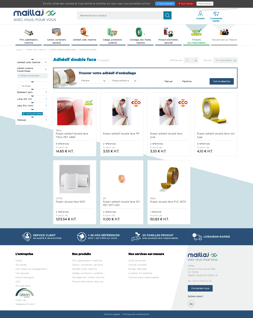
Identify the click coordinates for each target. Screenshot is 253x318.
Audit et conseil (137, 260)
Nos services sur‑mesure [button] (224, 34)
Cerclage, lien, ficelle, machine (88, 277)
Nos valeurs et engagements (31, 268)
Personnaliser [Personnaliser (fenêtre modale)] (205, 3)
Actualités (21, 264)
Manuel (166, 81)
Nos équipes (22, 273)
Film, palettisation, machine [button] (29, 35)
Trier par (207, 60)
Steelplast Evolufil (25, 304)
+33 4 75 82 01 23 (201, 281)
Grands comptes (137, 264)
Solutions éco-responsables (143, 277)
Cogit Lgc (20, 299)
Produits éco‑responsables (196, 35)
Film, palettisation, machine (87, 260)
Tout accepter (165, 3)
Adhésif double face (29, 75)
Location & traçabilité (140, 273)
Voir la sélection (221, 81)
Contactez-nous (200, 288)
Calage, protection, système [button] (112, 35)
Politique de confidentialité (136, 314)
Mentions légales (112, 314)
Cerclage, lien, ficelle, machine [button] (140, 35)
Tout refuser (185, 3)
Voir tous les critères (32, 114)
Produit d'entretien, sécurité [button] (168, 35)
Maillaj (18, 260)
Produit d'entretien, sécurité (87, 281)
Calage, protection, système (87, 273)
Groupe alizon (23, 285)
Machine (184, 81)
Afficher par (176, 60)
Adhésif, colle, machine (84, 268)
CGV (18, 281)
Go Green (26, 86)
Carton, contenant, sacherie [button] (56, 35)
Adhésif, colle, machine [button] (84, 34)
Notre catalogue (24, 277)
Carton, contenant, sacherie (87, 264)
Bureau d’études (137, 268)
